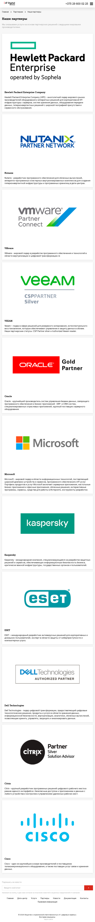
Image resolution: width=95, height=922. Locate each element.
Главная (10, 898)
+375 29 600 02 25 (76, 3)
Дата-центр (22, 898)
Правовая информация (47, 902)
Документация (70, 898)
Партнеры (44, 898)
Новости (56, 898)
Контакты (84, 898)
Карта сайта (48, 919)
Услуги (34, 898)
